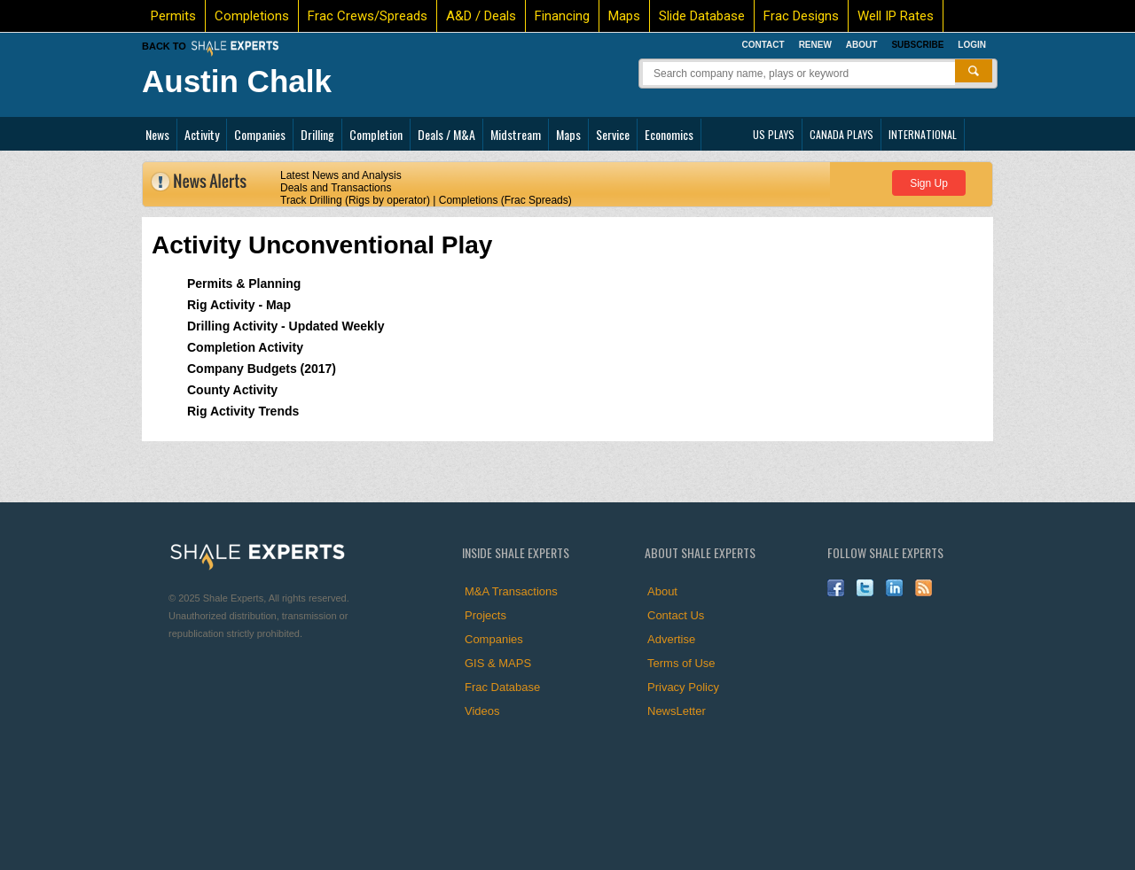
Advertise (671, 639)
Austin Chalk (237, 81)
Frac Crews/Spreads (367, 16)
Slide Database (702, 16)
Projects (485, 615)
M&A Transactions (511, 591)
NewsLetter (676, 711)
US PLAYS (773, 134)
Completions (252, 16)
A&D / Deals (481, 16)
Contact (762, 45)
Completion (376, 134)
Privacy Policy (683, 687)
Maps (624, 16)
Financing (562, 16)
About (862, 45)
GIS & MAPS (498, 663)
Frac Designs (801, 16)
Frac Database (502, 687)
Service (613, 134)
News (157, 134)
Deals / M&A (446, 134)
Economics (669, 134)
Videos (482, 711)
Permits (173, 16)
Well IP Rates (895, 16)
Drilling (317, 134)
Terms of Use (681, 663)
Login (972, 45)
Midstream (515, 134)
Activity (201, 134)
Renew (815, 45)
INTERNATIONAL (922, 134)
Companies (260, 134)
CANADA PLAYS (841, 134)
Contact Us (675, 615)
